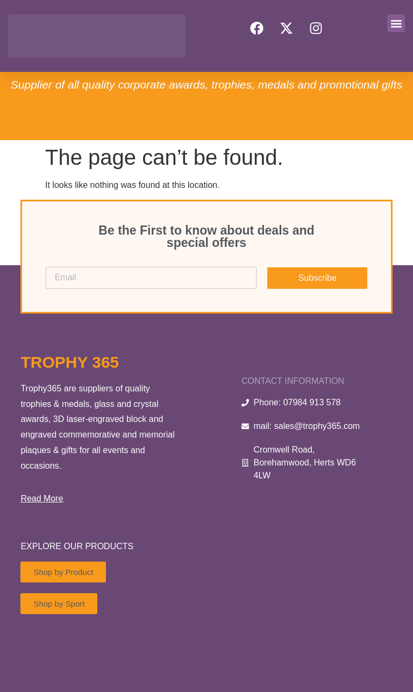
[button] (396, 23)
